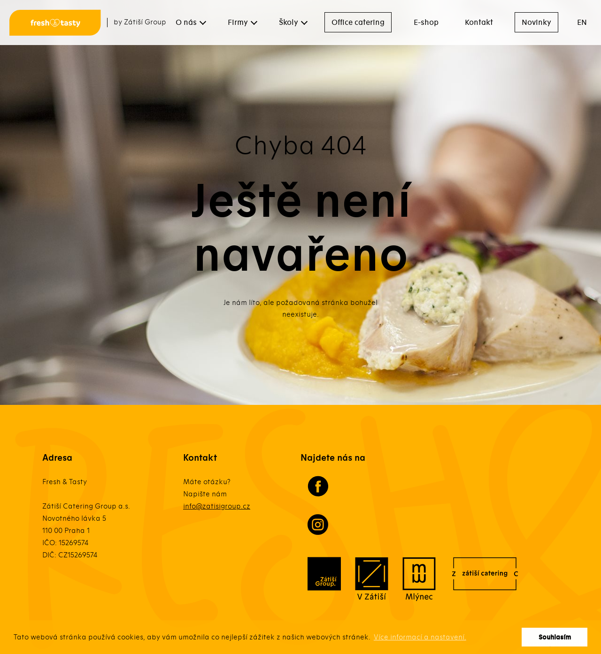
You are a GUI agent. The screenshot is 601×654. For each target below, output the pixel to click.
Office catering (358, 22)
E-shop (426, 22)
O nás (186, 22)
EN (582, 22)
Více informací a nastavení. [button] (420, 637)
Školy (288, 22)
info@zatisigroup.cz (216, 506)
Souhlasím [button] (555, 637)
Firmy (238, 22)
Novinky (536, 22)
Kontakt (479, 22)
